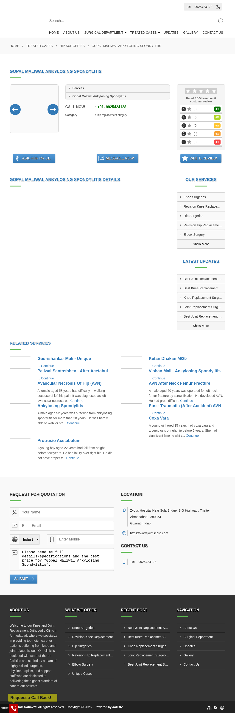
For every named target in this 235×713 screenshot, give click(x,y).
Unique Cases (82, 673)
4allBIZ (117, 707)
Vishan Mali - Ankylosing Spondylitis (185, 371)
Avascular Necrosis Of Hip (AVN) (69, 383)
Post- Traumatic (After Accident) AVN (185, 405)
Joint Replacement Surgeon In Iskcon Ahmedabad (204, 307)
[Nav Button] (15, 108)
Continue (47, 366)
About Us (71, 32)
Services (78, 88)
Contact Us (212, 32)
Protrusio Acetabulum (58, 440)
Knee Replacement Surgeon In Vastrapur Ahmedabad (204, 297)
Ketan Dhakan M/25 (168, 358)
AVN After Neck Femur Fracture (179, 383)
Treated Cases (143, 32)
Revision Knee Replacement (204, 206)
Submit (21, 579)
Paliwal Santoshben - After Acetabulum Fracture (84, 371)
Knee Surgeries (195, 197)
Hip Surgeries (72, 46)
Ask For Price (36, 158)
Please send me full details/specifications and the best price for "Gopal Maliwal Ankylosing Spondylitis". (66, 558)
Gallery (190, 32)
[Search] (220, 20)
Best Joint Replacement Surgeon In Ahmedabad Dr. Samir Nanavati (204, 316)
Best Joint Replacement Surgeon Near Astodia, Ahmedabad (204, 279)
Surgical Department (103, 32)
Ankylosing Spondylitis (60, 405)
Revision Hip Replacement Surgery (204, 225)
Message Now (120, 158)
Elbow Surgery (194, 234)
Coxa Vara (159, 418)
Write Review (203, 158)
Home (54, 32)
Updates (171, 32)
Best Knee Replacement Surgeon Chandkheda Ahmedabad (204, 288)
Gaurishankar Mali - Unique (64, 358)
